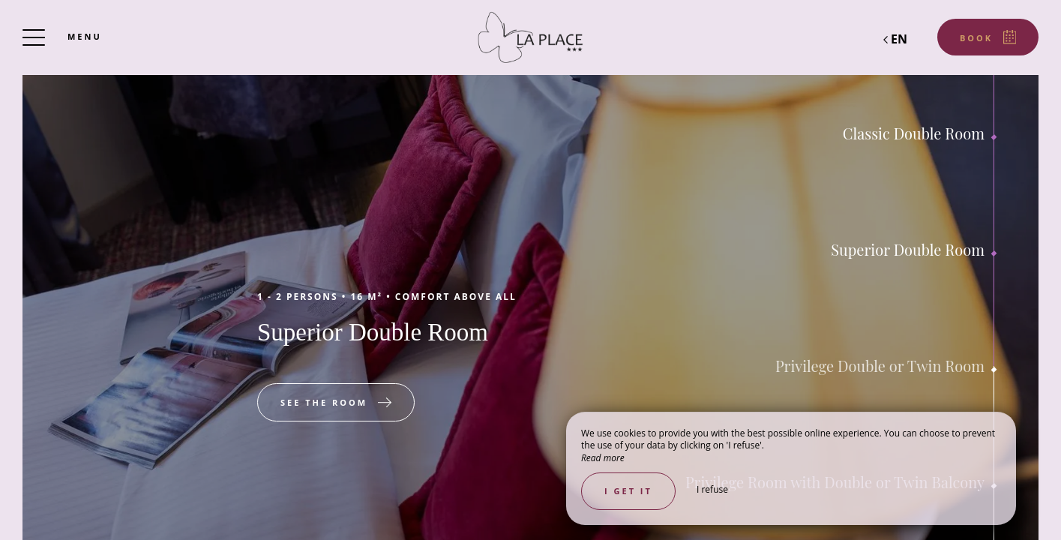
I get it (628, 490)
